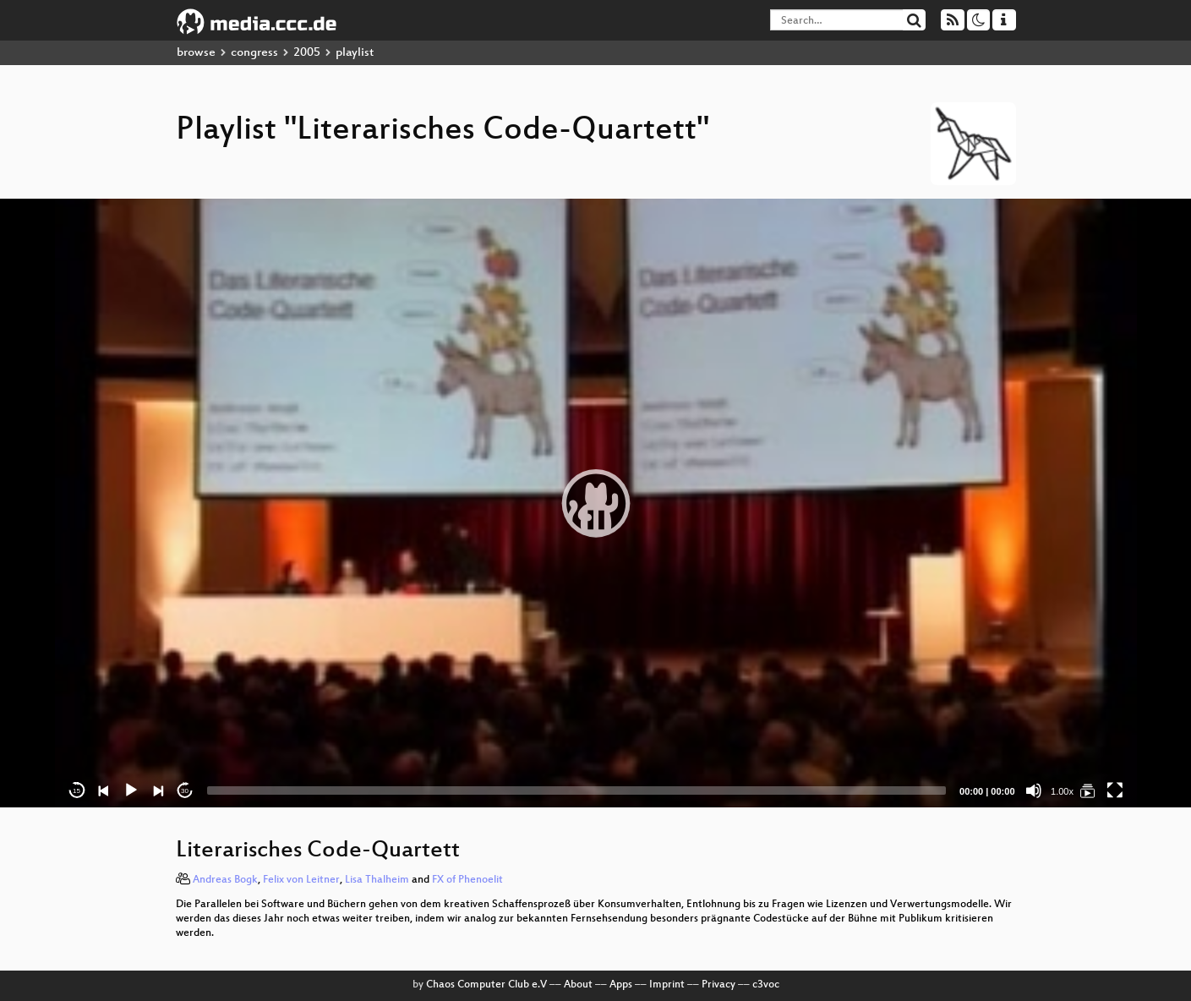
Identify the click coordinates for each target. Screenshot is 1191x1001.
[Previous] (104, 790)
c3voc (765, 985)
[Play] (131, 790)
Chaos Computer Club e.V (486, 985)
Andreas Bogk (225, 880)
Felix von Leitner (301, 880)
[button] (596, 503)
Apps (620, 985)
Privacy (718, 985)
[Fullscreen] (1114, 790)
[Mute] (1033, 790)
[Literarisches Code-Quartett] (1087, 790)
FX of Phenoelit (467, 880)
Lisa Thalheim (377, 880)
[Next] (158, 790)
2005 (306, 53)
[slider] (577, 790)
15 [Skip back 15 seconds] (76, 791)
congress (254, 53)
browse (196, 53)
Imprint (667, 985)
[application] (596, 503)
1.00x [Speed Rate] (1062, 791)
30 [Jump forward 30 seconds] (184, 791)
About (578, 985)
